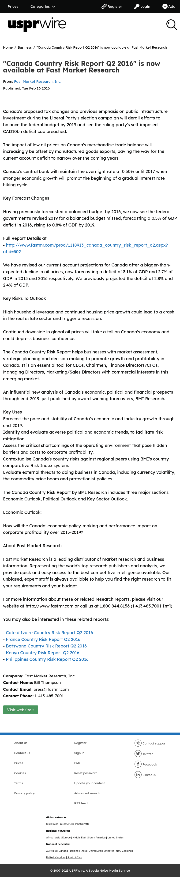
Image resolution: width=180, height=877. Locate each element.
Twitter (143, 754)
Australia (51, 850)
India (83, 850)
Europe (66, 837)
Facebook (145, 764)
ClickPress (52, 824)
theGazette (83, 824)
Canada (63, 850)
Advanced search (87, 793)
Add (169, 6)
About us (20, 743)
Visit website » (20, 709)
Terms (18, 783)
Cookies (20, 773)
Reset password (86, 773)
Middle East (79, 837)
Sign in (79, 753)
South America (96, 837)
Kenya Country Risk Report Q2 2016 (42, 652)
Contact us (22, 753)
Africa (49, 837)
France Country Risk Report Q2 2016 (43, 639)
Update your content (89, 783)
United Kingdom (55, 857)
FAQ (77, 763)
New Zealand (124, 850)
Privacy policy (24, 793)
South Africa (75, 857)
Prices (13, 6)
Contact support (150, 743)
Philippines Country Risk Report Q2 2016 (47, 659)
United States (116, 837)
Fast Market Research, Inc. (37, 81)
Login (142, 6)
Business (25, 47)
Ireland (74, 850)
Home (8, 47)
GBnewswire (67, 824)
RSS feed (81, 803)
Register (111, 6)
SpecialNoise (98, 870)
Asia (57, 837)
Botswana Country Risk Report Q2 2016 (46, 646)
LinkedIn (145, 775)
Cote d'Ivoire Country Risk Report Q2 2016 (49, 632)
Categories (42, 6)
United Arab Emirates (101, 850)
